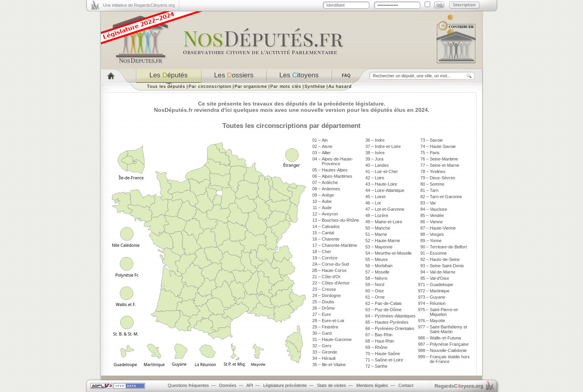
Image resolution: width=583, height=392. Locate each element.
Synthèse (314, 86)
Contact (405, 385)
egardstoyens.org (458, 386)
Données (227, 385)
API (249, 385)
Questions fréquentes (188, 385)
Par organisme (251, 86)
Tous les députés (166, 86)
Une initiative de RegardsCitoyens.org (139, 5)
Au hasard (339, 86)
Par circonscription (210, 86)
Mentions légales (372, 385)
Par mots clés (285, 86)
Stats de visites (331, 385)
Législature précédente (285, 385)
